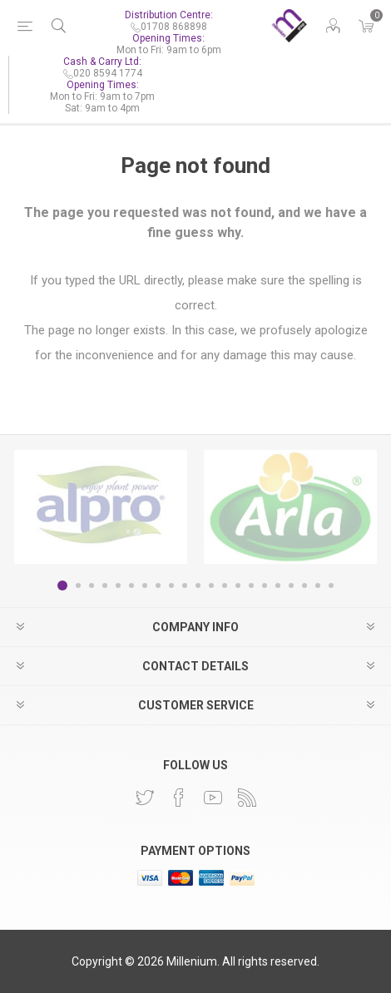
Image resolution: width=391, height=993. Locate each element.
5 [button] (118, 585)
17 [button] (277, 585)
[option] (101, 507)
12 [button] (211, 585)
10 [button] (184, 585)
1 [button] (62, 585)
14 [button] (237, 585)
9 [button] (171, 585)
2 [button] (78, 585)
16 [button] (264, 585)
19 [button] (304, 585)
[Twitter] (144, 797)
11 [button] (198, 585)
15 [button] (251, 585)
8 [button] (158, 585)
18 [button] (291, 585)
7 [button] (144, 585)
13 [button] (224, 585)
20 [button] (317, 585)
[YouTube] (213, 797)
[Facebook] (179, 797)
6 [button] (131, 585)
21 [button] (331, 585)
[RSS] (247, 797)
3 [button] (91, 585)
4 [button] (104, 585)
